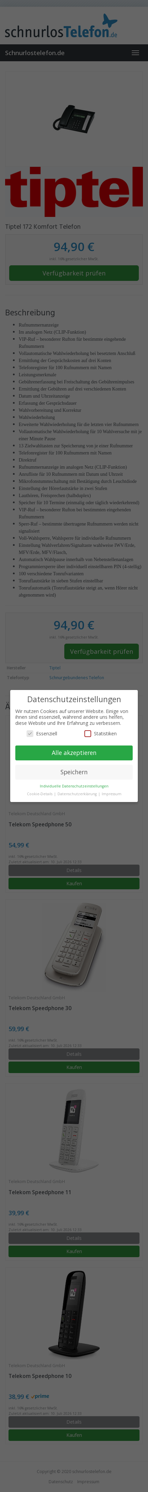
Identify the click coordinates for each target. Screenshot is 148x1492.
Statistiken (100, 733)
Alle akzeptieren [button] (74, 753)
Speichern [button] (74, 772)
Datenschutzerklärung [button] (77, 794)
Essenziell (42, 733)
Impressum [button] (111, 794)
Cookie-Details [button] (40, 794)
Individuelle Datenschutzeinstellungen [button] (74, 786)
